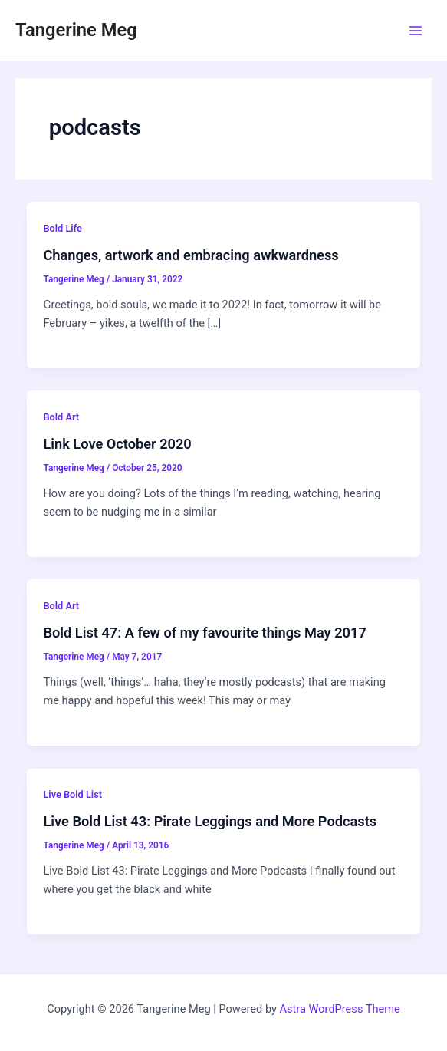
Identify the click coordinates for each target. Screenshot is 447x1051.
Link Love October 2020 (117, 444)
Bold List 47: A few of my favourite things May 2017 (204, 632)
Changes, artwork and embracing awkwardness (190, 255)
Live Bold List (72, 794)
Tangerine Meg (76, 30)
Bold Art (61, 417)
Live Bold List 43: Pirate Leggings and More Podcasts (209, 821)
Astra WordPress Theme (340, 1009)
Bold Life (62, 228)
